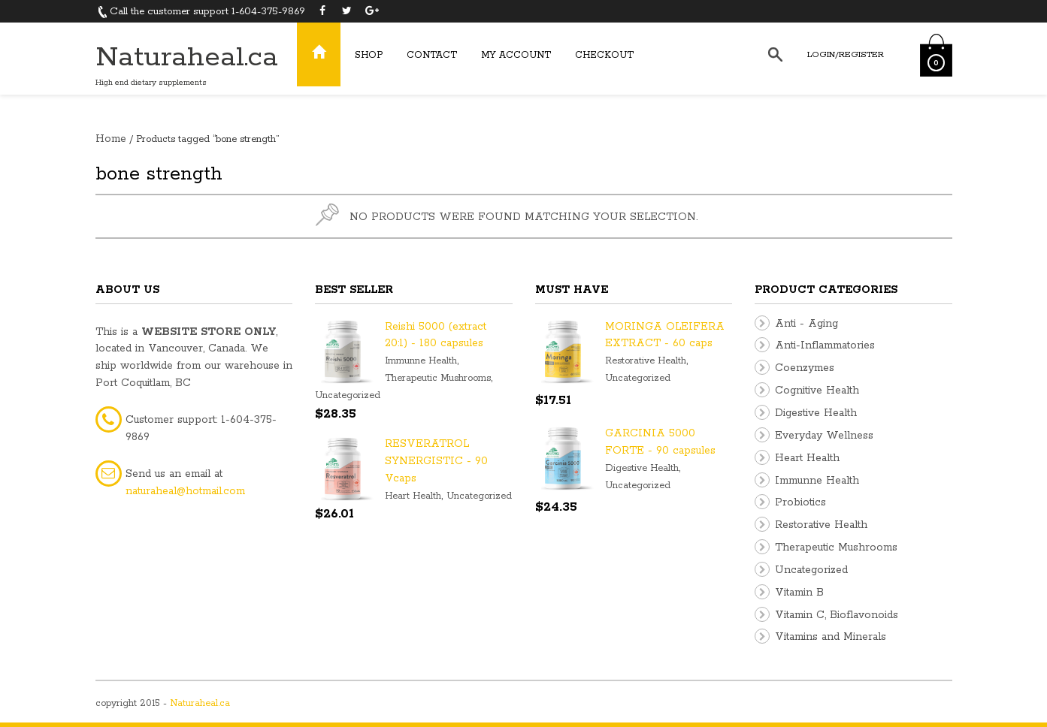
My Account (516, 55)
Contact (432, 55)
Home (110, 139)
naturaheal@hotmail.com (185, 491)
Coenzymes (804, 368)
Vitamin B (799, 592)
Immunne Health (421, 361)
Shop (369, 55)
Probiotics (800, 502)
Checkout (604, 55)
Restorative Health (645, 361)
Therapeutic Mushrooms (438, 378)
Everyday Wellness (824, 435)
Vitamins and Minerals (830, 637)
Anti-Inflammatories (825, 345)
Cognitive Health (817, 390)
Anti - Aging (806, 323)
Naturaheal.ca (186, 57)
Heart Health (413, 496)
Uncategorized (347, 395)
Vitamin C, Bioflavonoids (836, 615)
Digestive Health (642, 468)
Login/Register (845, 54)
